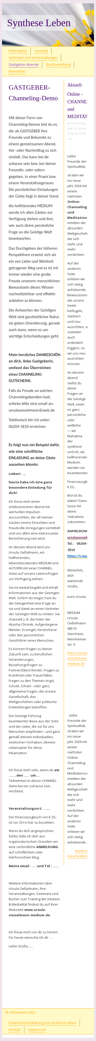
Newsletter (17, 71)
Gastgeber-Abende (24, 64)
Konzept (41, 50)
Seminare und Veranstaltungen (33, 57)
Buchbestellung (58, 64)
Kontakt (15, 1029)
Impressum (37, 1029)
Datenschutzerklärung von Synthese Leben (42, 1022)
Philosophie (18, 50)
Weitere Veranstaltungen (80, 854)
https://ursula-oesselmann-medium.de (78, 658)
